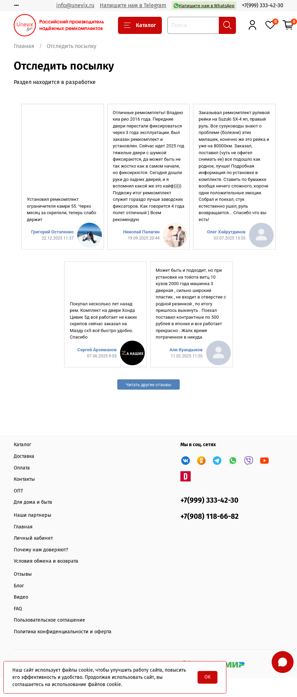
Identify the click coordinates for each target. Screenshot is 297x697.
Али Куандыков (185, 349)
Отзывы (23, 574)
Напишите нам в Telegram (133, 5)
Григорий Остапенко (52, 231)
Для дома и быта (33, 502)
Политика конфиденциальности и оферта (62, 632)
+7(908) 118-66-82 (209, 516)
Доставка (24, 456)
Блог (19, 586)
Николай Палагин (141, 231)
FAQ (18, 609)
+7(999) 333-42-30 (262, 5)
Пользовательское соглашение (49, 620)
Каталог (140, 25)
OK (207, 677)
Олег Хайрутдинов (226, 231)
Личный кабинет (33, 538)
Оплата (22, 468)
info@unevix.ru (75, 5)
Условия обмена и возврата (46, 561)
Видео (21, 597)
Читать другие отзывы (148, 384)
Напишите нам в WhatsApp (204, 5)
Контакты (24, 479)
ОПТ (18, 491)
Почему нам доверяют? (41, 550)
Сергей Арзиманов (97, 349)
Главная (24, 46)
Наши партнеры (32, 515)
